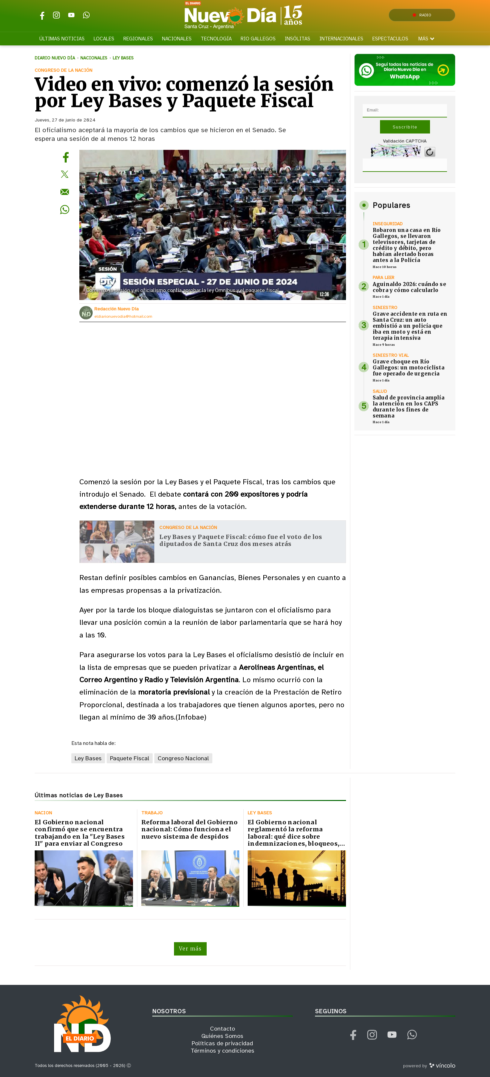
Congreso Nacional (183, 758)
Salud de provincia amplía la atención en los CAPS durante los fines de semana (408, 406)
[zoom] (212, 225)
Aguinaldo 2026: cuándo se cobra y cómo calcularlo (409, 287)
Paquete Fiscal (129, 758)
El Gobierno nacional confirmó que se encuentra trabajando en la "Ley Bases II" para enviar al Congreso (80, 833)
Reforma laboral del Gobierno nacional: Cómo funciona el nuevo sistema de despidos (189, 829)
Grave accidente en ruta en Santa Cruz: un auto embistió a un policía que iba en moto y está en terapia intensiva (410, 326)
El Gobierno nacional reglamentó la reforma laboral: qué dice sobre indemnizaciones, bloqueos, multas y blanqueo (293, 836)
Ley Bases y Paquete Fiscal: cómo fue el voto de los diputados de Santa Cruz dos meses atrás (240, 540)
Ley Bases (88, 758)
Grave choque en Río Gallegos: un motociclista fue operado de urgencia (408, 367)
